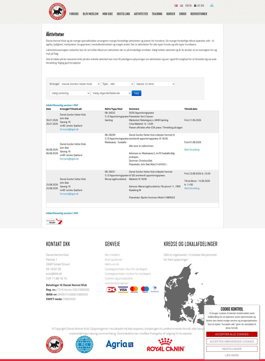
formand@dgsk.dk (69, 129)
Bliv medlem (90, 14)
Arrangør (54, 84)
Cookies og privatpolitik (119, 278)
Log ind (200, 6)
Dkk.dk (188, 6)
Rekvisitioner (198, 14)
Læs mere (232, 355)
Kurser (170, 14)
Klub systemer (113, 259)
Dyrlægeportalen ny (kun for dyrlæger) (128, 273)
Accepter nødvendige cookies (232, 341)
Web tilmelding (191, 149)
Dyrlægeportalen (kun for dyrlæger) (126, 269)
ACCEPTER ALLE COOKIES (231, 334)
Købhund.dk (112, 264)
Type (104, 84)
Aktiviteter (141, 14)
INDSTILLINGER (232, 348)
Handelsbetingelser (116, 283)
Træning (157, 14)
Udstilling (123, 14)
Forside (74, 14)
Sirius (182, 14)
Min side (108, 14)
